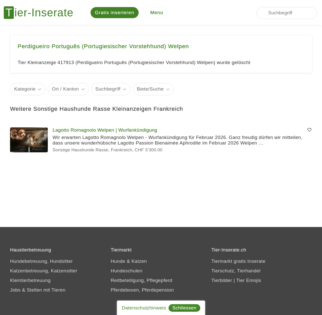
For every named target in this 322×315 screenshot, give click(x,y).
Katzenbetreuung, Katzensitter (43, 270)
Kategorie (24, 89)
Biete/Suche (150, 89)
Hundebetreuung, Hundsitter (41, 261)
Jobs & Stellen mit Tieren (37, 290)
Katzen (139, 261)
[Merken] (309, 130)
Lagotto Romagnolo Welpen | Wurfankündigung (105, 130)
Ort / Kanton (65, 89)
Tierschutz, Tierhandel (235, 270)
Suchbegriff (107, 89)
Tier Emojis (248, 280)
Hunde (118, 261)
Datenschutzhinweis (144, 307)
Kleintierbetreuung (30, 280)
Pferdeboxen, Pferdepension (142, 290)
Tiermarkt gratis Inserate (238, 261)
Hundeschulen (126, 270)
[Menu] (157, 13)
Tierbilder (221, 280)
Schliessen (184, 307)
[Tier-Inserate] (41, 12)
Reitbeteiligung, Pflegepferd (141, 280)
